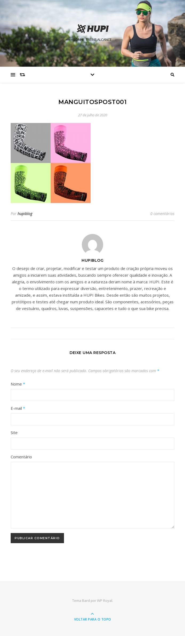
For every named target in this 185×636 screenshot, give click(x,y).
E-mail (18, 408)
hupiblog (25, 213)
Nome (18, 384)
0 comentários (162, 213)
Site (14, 432)
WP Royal (104, 600)
